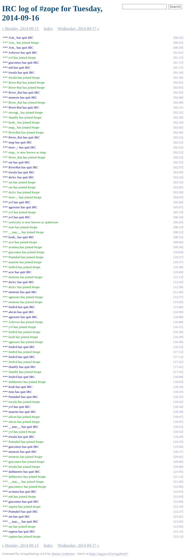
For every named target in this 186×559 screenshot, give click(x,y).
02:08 (178, 97)
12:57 (178, 297)
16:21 (178, 327)
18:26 (178, 402)
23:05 (178, 521)
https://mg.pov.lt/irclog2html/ (108, 554)
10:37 (178, 257)
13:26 (178, 302)
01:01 (178, 52)
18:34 (178, 407)
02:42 (178, 127)
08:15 (178, 227)
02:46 (178, 132)
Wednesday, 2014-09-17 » (78, 28)
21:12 (178, 476)
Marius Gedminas (63, 554)
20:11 (178, 451)
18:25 (178, 397)
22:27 (178, 511)
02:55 (178, 167)
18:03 (178, 382)
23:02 (178, 516)
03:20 (178, 187)
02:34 (178, 122)
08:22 (178, 232)
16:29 (178, 337)
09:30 (178, 247)
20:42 (178, 456)
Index (48, 28)
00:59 (178, 47)
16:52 (178, 347)
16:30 (178, 342)
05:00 (178, 202)
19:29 (178, 437)
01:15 (178, 57)
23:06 (178, 526)
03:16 (178, 177)
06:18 (178, 217)
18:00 (178, 377)
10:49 (178, 272)
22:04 (178, 501)
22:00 (178, 486)
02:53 (178, 157)
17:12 (178, 352)
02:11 (178, 107)
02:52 (178, 137)
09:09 (178, 242)
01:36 (178, 72)
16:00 (178, 312)
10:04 (178, 252)
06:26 (178, 222)
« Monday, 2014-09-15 (20, 28)
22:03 (178, 491)
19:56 (178, 446)
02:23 (178, 112)
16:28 (178, 332)
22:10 (178, 506)
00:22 (178, 37)
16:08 (178, 317)
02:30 (178, 117)
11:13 (178, 277)
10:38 (178, 267)
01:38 (178, 77)
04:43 (178, 197)
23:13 (178, 536)
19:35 (178, 442)
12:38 (178, 287)
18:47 (178, 417)
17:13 (178, 357)
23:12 (178, 531)
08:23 (178, 237)
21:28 (178, 481)
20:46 (178, 461)
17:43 (178, 372)
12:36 (178, 282)
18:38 (178, 412)
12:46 (178, 292)
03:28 (178, 192)
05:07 (178, 207)
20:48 (178, 466)
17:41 (178, 367)
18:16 (178, 387)
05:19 (178, 212)
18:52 (178, 427)
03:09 (178, 172)
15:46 (178, 307)
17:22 (178, 362)
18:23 (178, 392)
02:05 (178, 82)
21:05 (178, 471)
